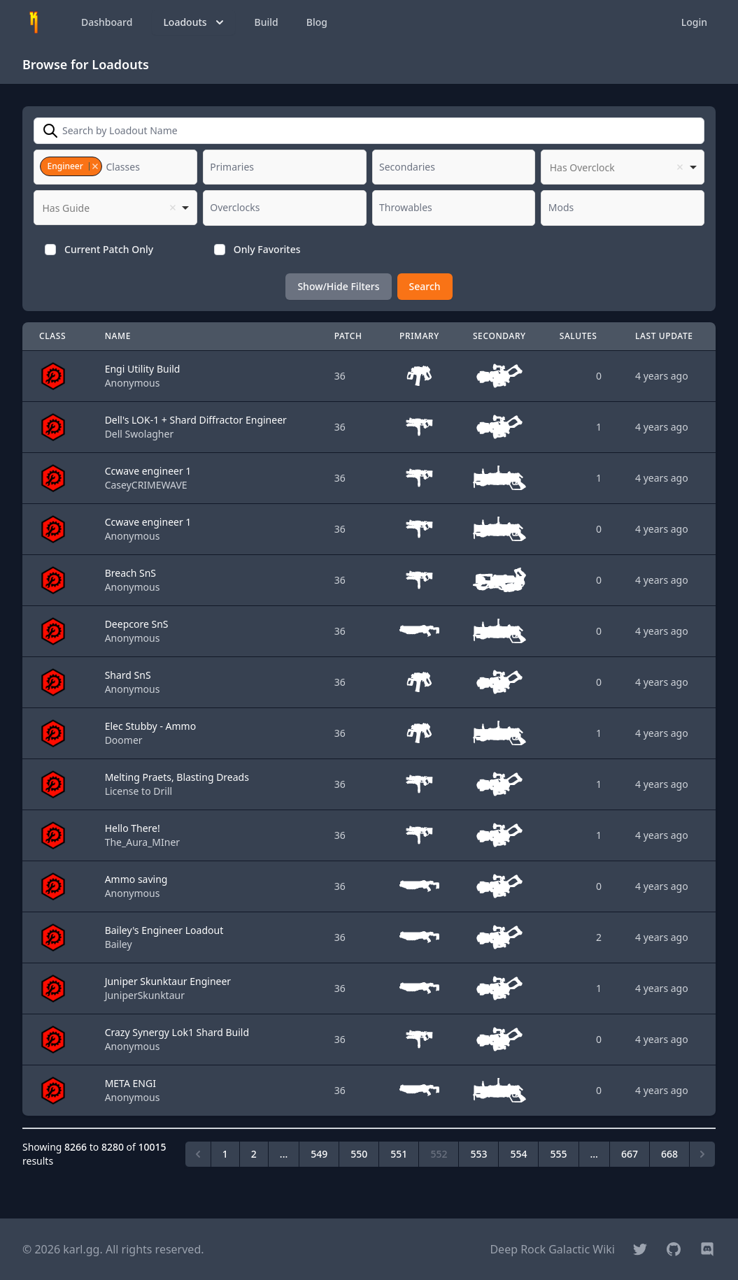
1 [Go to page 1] (225, 1153)
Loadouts (194, 22)
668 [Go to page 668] (669, 1153)
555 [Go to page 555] (558, 1153)
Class (52, 336)
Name (118, 336)
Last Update (664, 336)
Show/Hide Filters (338, 286)
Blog (316, 22)
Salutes (578, 336)
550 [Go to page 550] (358, 1153)
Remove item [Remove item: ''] (680, 167)
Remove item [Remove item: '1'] (95, 166)
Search (425, 286)
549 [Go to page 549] (319, 1153)
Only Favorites (267, 249)
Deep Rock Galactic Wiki (552, 1249)
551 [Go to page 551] (398, 1153)
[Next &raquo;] (702, 1154)
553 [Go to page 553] (478, 1153)
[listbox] (622, 167)
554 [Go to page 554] (518, 1153)
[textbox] (127, 167)
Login (694, 22)
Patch (348, 336)
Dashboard (106, 22)
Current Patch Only (108, 249)
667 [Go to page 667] (629, 1153)
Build (266, 22)
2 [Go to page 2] (254, 1153)
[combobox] (115, 167)
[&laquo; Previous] (198, 1154)
